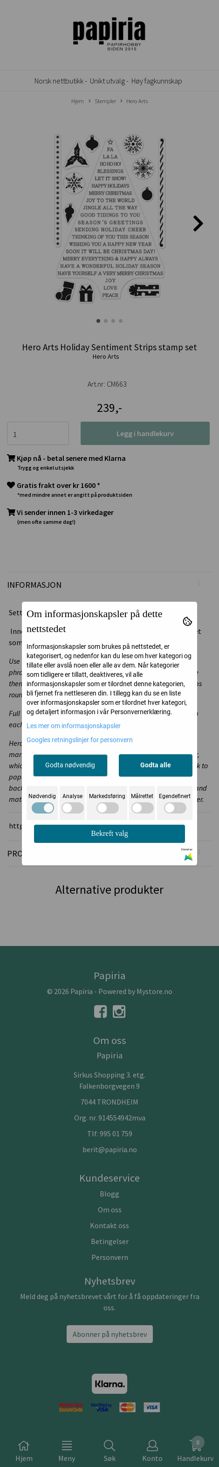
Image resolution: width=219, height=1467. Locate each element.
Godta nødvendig (70, 765)
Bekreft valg (109, 833)
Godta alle (155, 765)
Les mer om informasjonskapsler (74, 726)
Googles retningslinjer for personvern (80, 740)
